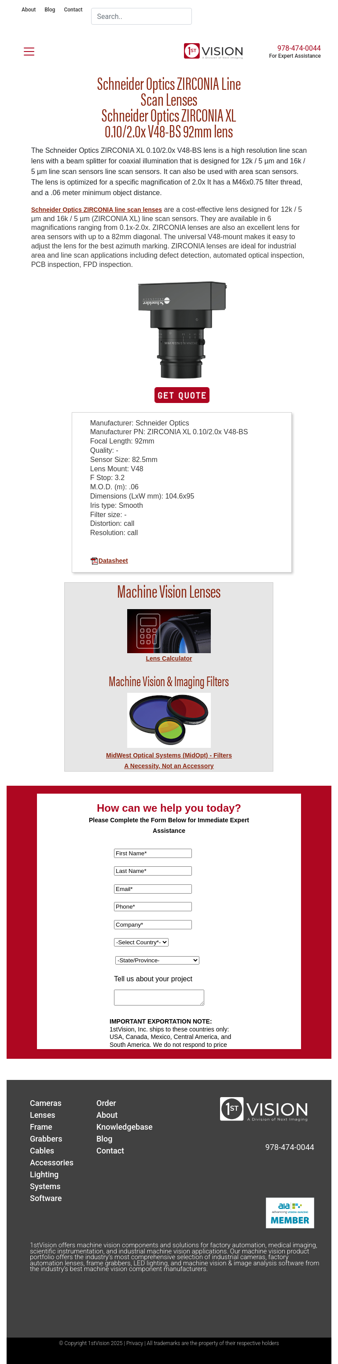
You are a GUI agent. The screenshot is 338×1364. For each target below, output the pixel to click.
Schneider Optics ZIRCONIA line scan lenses (96, 209)
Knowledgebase (124, 1126)
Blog (49, 10)
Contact (73, 10)
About (29, 10)
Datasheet (109, 560)
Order (106, 1103)
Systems (45, 1186)
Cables (42, 1150)
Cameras (46, 1103)
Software (46, 1198)
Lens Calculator (169, 658)
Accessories (51, 1162)
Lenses (42, 1115)
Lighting (44, 1174)
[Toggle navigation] (23, 49)
